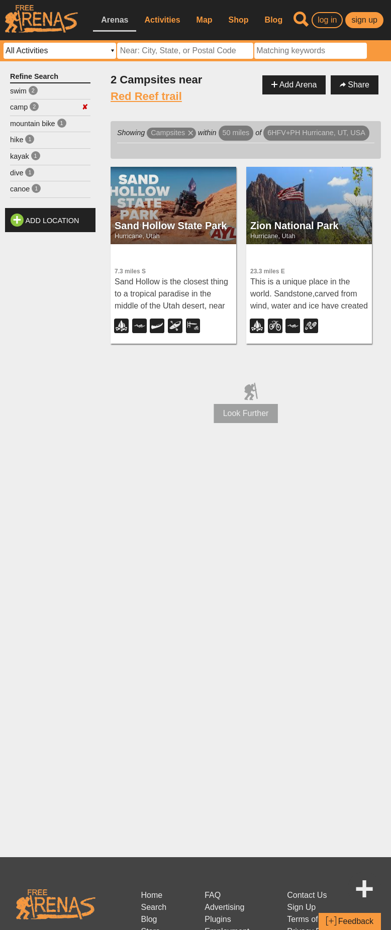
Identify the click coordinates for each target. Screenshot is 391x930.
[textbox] (310, 51)
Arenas (114, 20)
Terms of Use (310, 919)
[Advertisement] (50, 388)
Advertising (224, 907)
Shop (239, 20)
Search (153, 907)
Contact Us (307, 895)
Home (151, 895)
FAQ (213, 895)
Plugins (218, 919)
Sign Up (301, 907)
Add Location (52, 221)
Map (205, 20)
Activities (162, 20)
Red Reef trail (146, 96)
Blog (274, 20)
